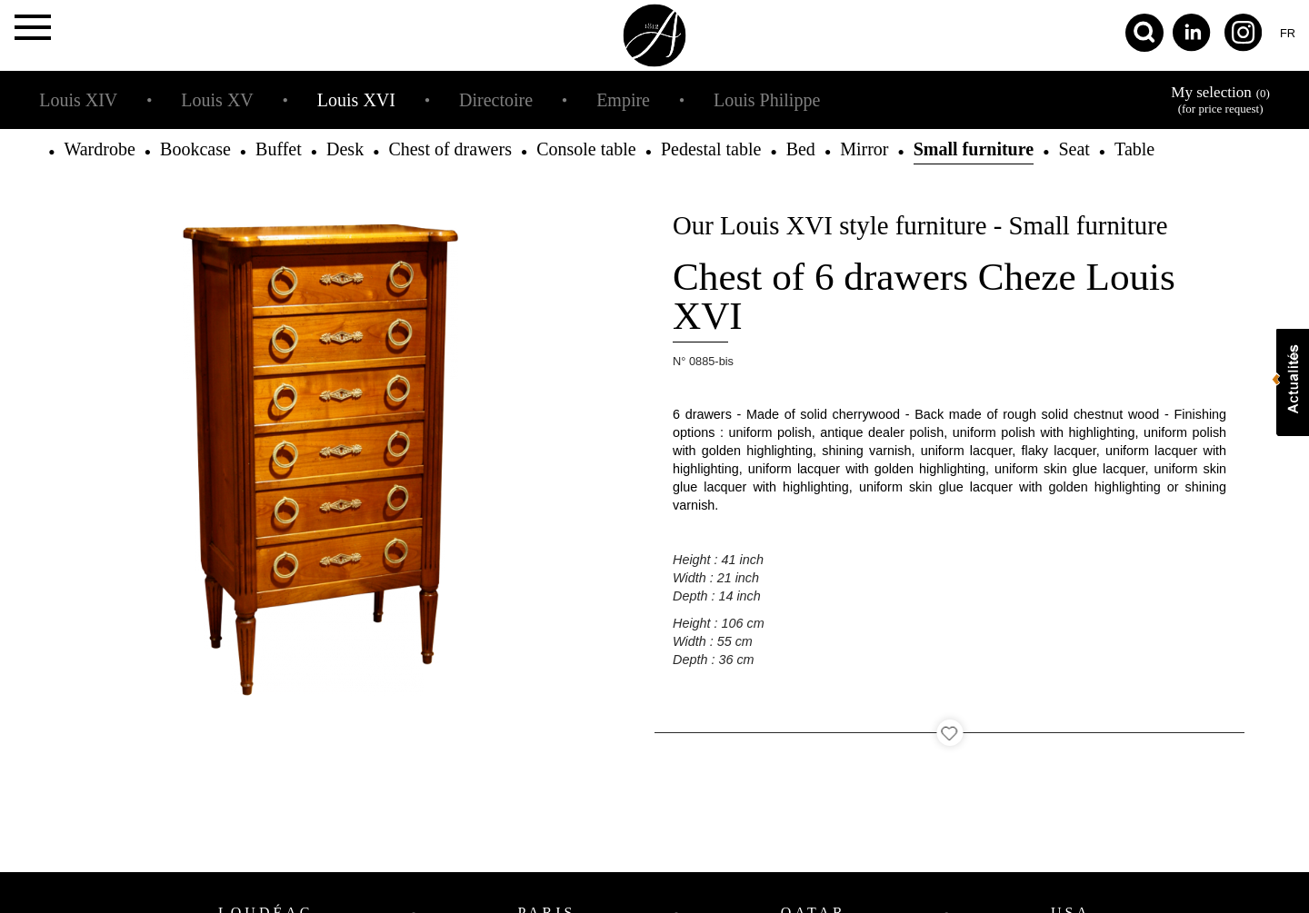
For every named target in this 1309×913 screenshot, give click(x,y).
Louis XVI (356, 100)
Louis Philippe (767, 100)
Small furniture (974, 149)
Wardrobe (99, 149)
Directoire (496, 100)
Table (1134, 149)
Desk (345, 149)
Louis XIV (78, 100)
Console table (585, 149)
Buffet (278, 149)
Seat (1073, 149)
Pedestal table (711, 149)
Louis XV (217, 100)
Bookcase (195, 149)
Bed (800, 149)
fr (1287, 33)
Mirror (864, 149)
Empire (623, 100)
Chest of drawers (450, 149)
